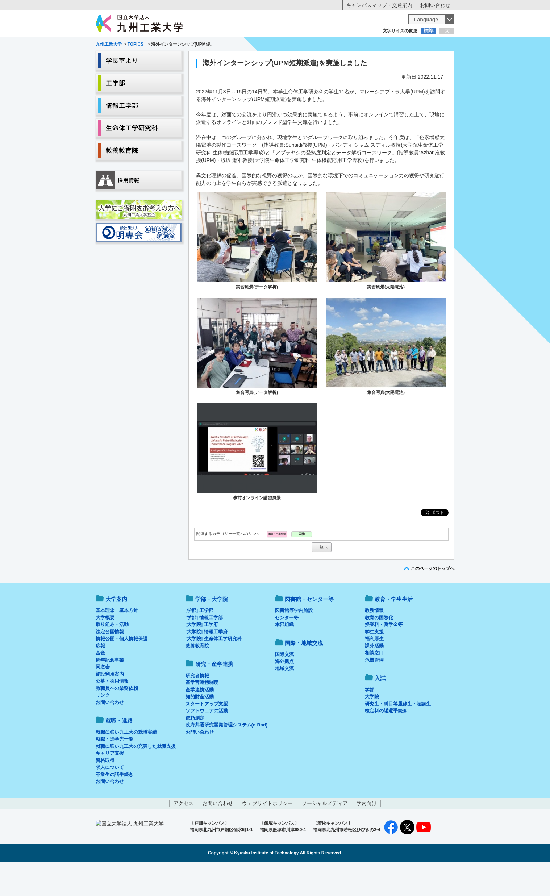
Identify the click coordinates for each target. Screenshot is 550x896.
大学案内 (118, 60)
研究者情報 (197, 705)
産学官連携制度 (202, 712)
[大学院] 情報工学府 (207, 661)
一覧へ (322, 577)
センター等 (287, 647)
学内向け (367, 833)
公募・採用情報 (112, 711)
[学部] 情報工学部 (204, 647)
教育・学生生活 (252, 60)
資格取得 (105, 790)
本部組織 (284, 654)
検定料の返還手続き (386, 740)
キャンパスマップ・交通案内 (379, 5)
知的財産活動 (200, 726)
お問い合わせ (435, 5)
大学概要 (105, 647)
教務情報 (374, 640)
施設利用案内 (110, 704)
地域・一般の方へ (418, 45)
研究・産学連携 (342, 60)
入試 (432, 60)
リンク (103, 725)
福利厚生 (374, 668)
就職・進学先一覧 (114, 769)
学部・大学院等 (163, 60)
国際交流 (284, 684)
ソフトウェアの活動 (207, 740)
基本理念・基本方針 (117, 640)
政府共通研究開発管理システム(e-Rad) (227, 755)
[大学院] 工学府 (202, 654)
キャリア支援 (110, 783)
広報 (100, 676)
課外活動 (374, 676)
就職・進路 (297, 60)
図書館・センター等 (309, 629)
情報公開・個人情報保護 (121, 668)
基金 (100, 682)
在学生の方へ (203, 45)
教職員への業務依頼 (117, 718)
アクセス (183, 833)
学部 (369, 719)
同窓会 (103, 697)
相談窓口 (374, 682)
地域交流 (284, 698)
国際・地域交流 (387, 60)
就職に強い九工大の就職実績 (126, 762)
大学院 (372, 726)
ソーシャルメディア (324, 833)
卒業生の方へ (275, 45)
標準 (429, 31)
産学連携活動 (200, 719)
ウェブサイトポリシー (267, 833)
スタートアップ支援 (207, 734)
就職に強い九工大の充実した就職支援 (136, 776)
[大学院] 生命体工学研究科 (214, 668)
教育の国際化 (379, 647)
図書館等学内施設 (294, 640)
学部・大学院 (211, 629)
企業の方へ (347, 45)
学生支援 (374, 661)
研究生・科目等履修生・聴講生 (398, 734)
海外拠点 (284, 691)
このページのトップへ (432, 598)
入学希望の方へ (131, 45)
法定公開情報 (110, 661)
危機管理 (374, 690)
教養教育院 (197, 676)
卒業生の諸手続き (114, 804)
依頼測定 (195, 748)
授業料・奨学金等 (384, 654)
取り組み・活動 (112, 654)
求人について (110, 797)
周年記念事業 (110, 690)
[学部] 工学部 (199, 640)
